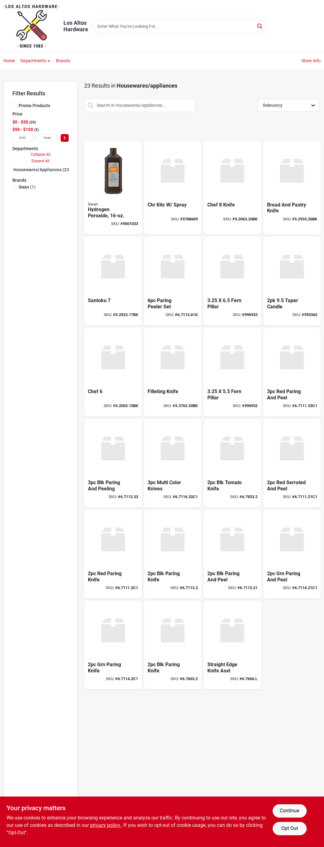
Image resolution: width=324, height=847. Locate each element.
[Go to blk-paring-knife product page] (172, 554)
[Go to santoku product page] (113, 281)
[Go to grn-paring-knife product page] (113, 645)
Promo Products (34, 105)
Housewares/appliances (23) (42, 169)
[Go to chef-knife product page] (232, 188)
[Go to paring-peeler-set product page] (172, 281)
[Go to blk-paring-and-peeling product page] (113, 463)
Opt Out (289, 828)
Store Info (311, 60)
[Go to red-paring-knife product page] (113, 554)
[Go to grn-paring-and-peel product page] (292, 554)
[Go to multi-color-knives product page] (172, 463)
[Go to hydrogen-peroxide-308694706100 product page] (113, 188)
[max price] (47, 138)
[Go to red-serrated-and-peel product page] (292, 463)
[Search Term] (179, 26)
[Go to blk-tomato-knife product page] (232, 463)
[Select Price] (65, 138)
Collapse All (40, 154)
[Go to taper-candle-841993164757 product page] (292, 281)
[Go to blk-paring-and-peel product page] (232, 554)
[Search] (260, 26)
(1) (27, 187)
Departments (33, 60)
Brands (63, 60)
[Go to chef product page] (113, 372)
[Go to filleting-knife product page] (172, 372)
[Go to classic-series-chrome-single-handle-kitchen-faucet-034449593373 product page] (172, 188)
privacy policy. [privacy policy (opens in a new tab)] (105, 825)
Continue (289, 811)
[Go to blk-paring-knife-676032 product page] (172, 645)
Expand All (41, 161)
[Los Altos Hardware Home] (31, 26)
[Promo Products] (14, 105)
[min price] (22, 138)
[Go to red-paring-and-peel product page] (292, 372)
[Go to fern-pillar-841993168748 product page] (232, 372)
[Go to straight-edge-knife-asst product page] (232, 645)
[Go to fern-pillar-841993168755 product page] (232, 281)
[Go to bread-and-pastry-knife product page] (292, 188)
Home (9, 60)
